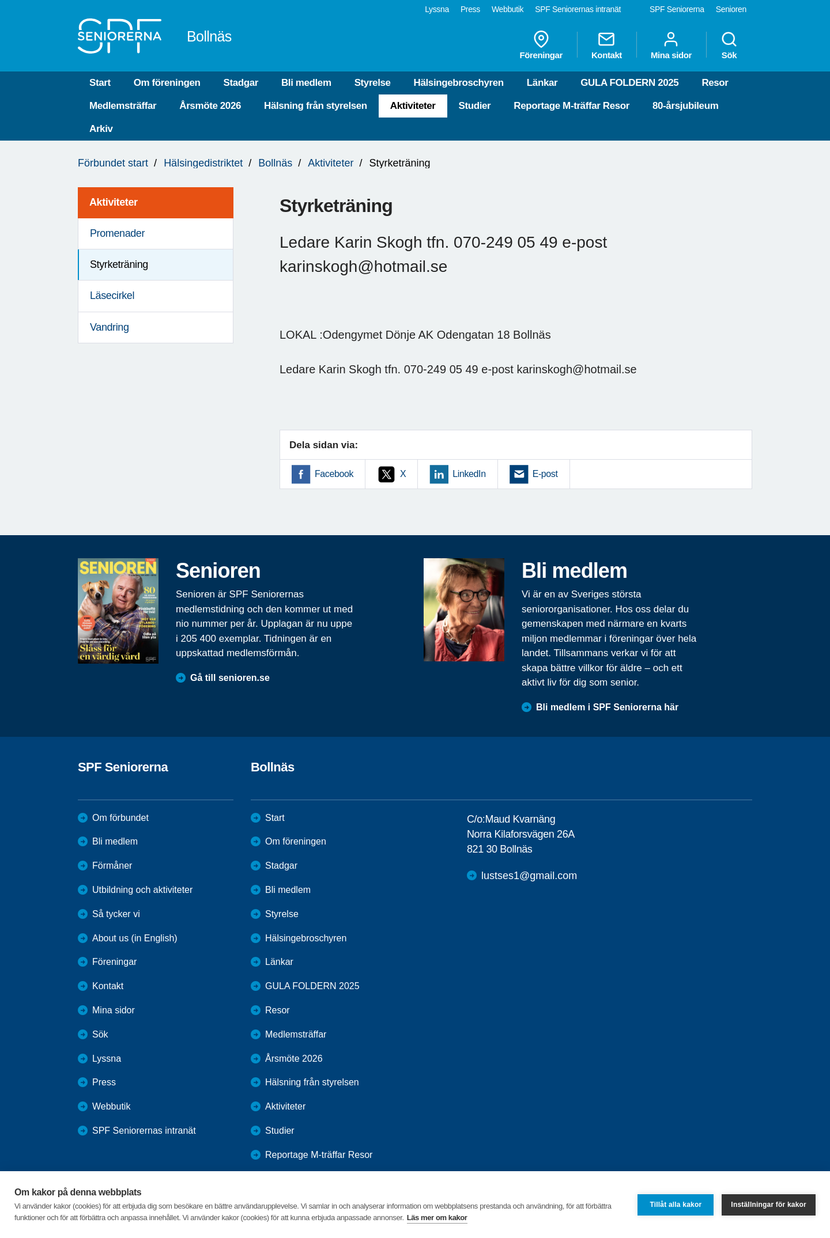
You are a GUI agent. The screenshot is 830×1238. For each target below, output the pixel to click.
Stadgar (240, 82)
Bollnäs (275, 163)
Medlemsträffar (122, 105)
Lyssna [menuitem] (437, 9)
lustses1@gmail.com (529, 875)
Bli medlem (306, 82)
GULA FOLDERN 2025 (629, 82)
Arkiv (101, 128)
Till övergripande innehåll (0, 0)
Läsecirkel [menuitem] (112, 295)
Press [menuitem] (470, 9)
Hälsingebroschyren (459, 82)
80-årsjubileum (685, 105)
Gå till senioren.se (230, 678)
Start (100, 82)
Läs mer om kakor (437, 1217)
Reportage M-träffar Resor (571, 105)
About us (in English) (135, 938)
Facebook (334, 474)
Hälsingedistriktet (203, 163)
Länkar (542, 82)
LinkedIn (468, 474)
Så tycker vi (116, 914)
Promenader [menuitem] (117, 233)
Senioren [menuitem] (731, 9)
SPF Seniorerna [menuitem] (677, 9)
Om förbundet (120, 818)
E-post (545, 474)
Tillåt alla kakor (675, 1205)
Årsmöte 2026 (210, 105)
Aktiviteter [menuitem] (113, 202)
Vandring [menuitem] (109, 327)
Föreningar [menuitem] (541, 45)
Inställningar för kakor (768, 1205)
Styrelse (372, 82)
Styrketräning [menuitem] (119, 264)
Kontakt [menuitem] (606, 45)
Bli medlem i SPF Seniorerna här (607, 707)
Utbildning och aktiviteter (142, 890)
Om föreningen (167, 82)
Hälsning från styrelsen (315, 105)
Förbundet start (113, 163)
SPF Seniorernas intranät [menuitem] (578, 9)
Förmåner (112, 865)
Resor (714, 82)
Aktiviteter (413, 105)
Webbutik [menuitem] (507, 9)
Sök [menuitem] (729, 45)
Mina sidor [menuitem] (671, 45)
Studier (475, 105)
